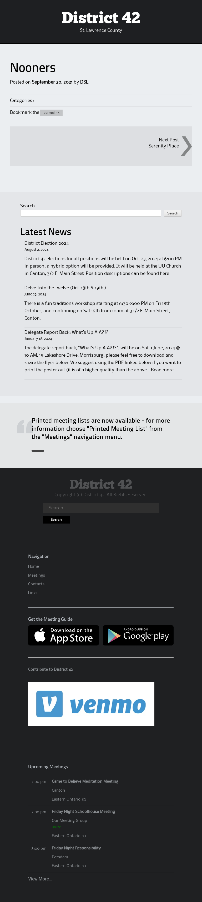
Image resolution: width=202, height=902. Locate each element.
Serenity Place (164, 146)
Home (33, 566)
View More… (40, 879)
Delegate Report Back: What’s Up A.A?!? (66, 332)
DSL (84, 82)
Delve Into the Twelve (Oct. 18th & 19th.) (65, 288)
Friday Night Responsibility (76, 848)
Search (27, 206)
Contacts (36, 584)
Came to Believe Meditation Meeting (85, 781)
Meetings (36, 575)
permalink (51, 112)
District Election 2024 (46, 243)
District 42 (101, 18)
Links (32, 593)
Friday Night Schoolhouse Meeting (83, 812)
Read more (162, 370)
